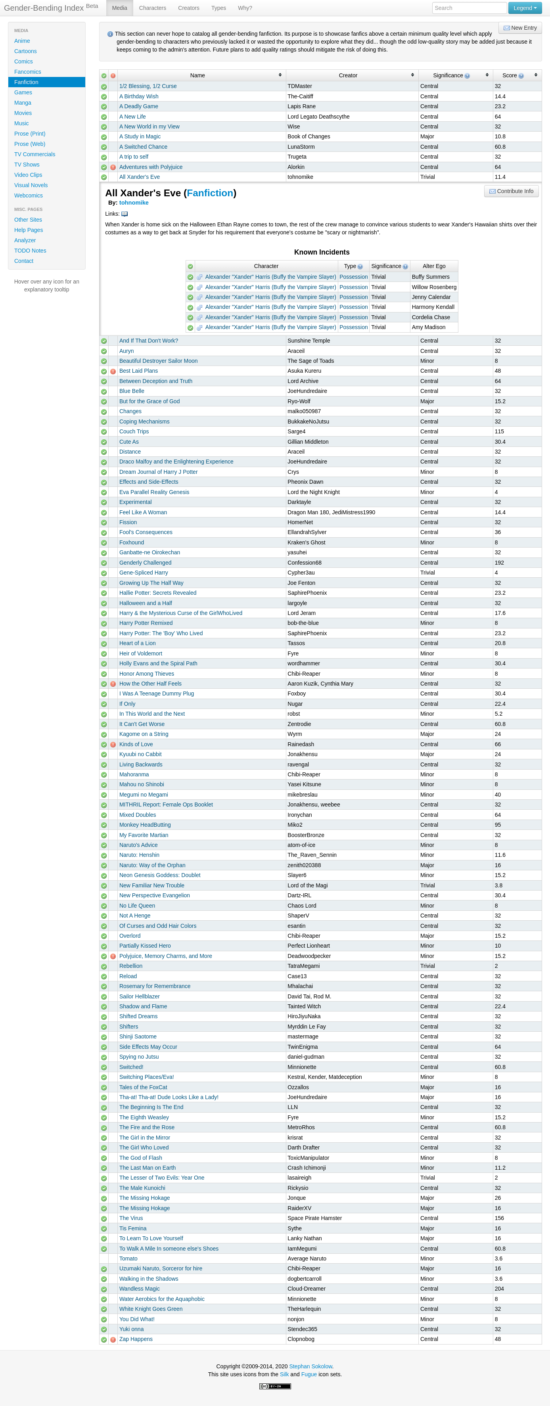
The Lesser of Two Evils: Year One (162, 1177)
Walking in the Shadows (148, 1279)
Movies (23, 113)
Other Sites (28, 219)
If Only (127, 704)
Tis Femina (133, 1228)
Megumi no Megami (143, 794)
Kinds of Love (136, 744)
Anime (22, 41)
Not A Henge (135, 915)
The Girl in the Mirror (144, 1137)
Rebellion (130, 966)
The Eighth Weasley (144, 1117)
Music (21, 123)
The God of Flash (140, 1158)
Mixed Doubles (137, 815)
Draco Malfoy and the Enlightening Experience (176, 461)
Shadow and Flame (143, 1006)
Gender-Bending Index (51, 7)
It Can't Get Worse (142, 724)
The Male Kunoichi (142, 1188)
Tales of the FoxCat (143, 1087)
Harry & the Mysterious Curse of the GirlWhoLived (180, 613)
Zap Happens (136, 1339)
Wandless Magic (139, 1288)
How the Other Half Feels (150, 683)
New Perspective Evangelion (154, 895)
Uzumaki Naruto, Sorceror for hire (160, 1268)
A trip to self (133, 156)
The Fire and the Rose (146, 1127)
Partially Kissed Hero (145, 945)
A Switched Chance (143, 147)
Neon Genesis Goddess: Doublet (160, 875)
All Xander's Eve (139, 177)
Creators (188, 8)
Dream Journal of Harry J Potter (158, 472)
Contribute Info (511, 191)
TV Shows (27, 164)
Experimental (135, 502)
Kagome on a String (144, 734)
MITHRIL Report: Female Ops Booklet (166, 804)
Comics (23, 61)
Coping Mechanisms (144, 421)
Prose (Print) (30, 133)
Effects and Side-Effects (148, 482)
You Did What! (137, 1319)
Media (119, 8)
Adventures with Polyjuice (151, 167)
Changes (130, 411)
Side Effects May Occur (148, 1047)
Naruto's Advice (138, 845)
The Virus (131, 1218)
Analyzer (25, 240)
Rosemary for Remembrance (155, 986)
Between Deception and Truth (155, 381)
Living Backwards (141, 764)
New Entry (520, 28)
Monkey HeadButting (145, 825)
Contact (23, 261)
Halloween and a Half (145, 603)
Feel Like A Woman (143, 512)
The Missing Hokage (144, 1198)
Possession (353, 277)
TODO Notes (30, 250)
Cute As (129, 442)
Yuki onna (131, 1329)
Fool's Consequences (145, 532)
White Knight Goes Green (151, 1309)
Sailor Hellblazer (139, 996)
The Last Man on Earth (147, 1168)
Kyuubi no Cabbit (140, 754)
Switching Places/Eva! (146, 1077)
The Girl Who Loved (144, 1147)
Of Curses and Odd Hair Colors (158, 926)
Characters (152, 8)
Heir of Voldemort (140, 653)
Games (23, 92)
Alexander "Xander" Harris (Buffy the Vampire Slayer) (266, 277)
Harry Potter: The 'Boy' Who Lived (161, 633)
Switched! (131, 1067)
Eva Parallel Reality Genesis (154, 492)
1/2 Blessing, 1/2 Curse (148, 86)
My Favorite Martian (144, 835)
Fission (128, 522)
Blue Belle (131, 391)
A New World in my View (149, 126)
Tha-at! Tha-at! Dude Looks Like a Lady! (168, 1097)
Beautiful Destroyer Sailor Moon (158, 361)
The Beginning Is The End (151, 1107)
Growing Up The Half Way (151, 583)
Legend (525, 8)
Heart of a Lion (137, 643)
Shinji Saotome (138, 1036)
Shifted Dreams (138, 1016)
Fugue (309, 1374)
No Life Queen (137, 905)
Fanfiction (26, 82)
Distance (130, 451)
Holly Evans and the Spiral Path (158, 663)
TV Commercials (34, 154)
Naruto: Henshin (139, 855)
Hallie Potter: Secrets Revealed (158, 593)
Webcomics (28, 195)
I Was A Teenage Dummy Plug (156, 693)
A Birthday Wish (139, 96)
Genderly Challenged (145, 562)
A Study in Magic (140, 136)
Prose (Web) (29, 144)
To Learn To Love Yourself (151, 1238)
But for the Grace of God (149, 401)
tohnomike (134, 202)
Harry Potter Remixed (146, 623)
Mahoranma (134, 774)
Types (218, 8)
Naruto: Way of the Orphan (152, 865)
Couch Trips (134, 431)
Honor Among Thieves (146, 673)
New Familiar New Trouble (151, 885)
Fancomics (27, 72)
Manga (22, 103)
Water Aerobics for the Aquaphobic (162, 1299)
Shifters (128, 1026)
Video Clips (28, 175)
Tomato (128, 1258)
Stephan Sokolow (310, 1366)
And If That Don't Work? (148, 340)
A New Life (132, 116)
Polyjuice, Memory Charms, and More (165, 956)
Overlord (130, 936)
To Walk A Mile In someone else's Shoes (168, 1248)
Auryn (126, 351)
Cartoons (25, 51)
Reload (128, 976)
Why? (245, 8)
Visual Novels (31, 185)
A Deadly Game (138, 106)
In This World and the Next (152, 714)
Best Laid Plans (138, 371)
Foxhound (131, 542)
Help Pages (28, 230)
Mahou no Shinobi (141, 784)
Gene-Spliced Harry (143, 572)
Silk (284, 1374)
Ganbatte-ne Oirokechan (149, 552)
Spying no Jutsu (139, 1057)
